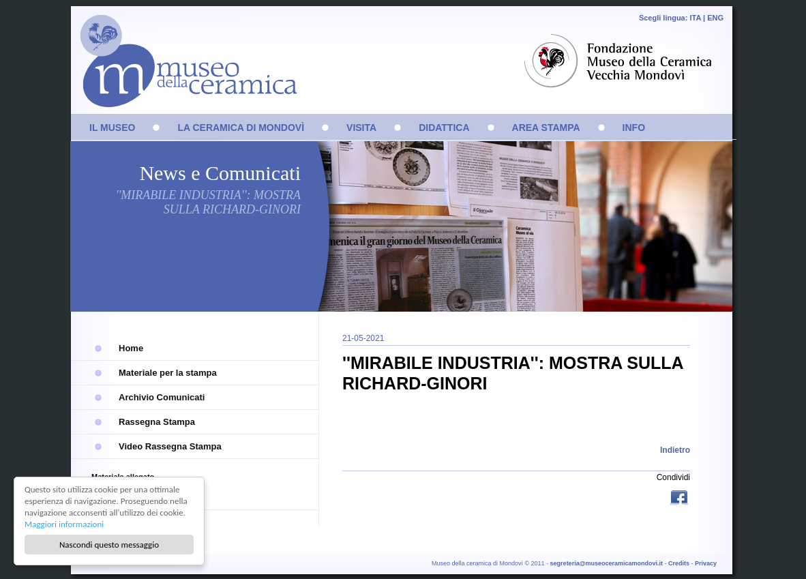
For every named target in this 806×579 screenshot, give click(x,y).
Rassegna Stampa (157, 422)
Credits (678, 563)
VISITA (361, 127)
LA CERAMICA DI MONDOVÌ (240, 127)
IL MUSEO (112, 127)
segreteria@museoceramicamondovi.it (606, 563)
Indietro (675, 450)
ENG (715, 18)
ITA (695, 18)
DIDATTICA (444, 127)
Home (131, 348)
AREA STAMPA (546, 127)
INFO (634, 127)
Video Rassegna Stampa (170, 446)
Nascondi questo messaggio (109, 544)
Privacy (706, 563)
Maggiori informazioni (64, 524)
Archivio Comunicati (162, 397)
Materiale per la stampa (168, 373)
